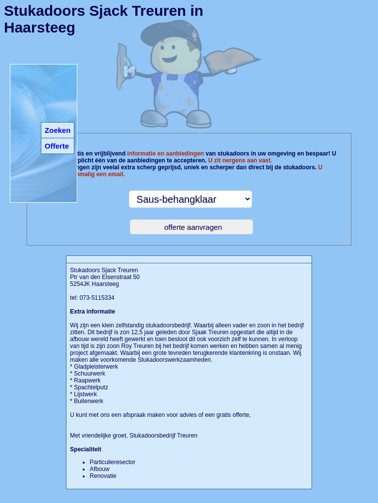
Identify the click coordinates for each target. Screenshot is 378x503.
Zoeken (58, 130)
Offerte (57, 146)
